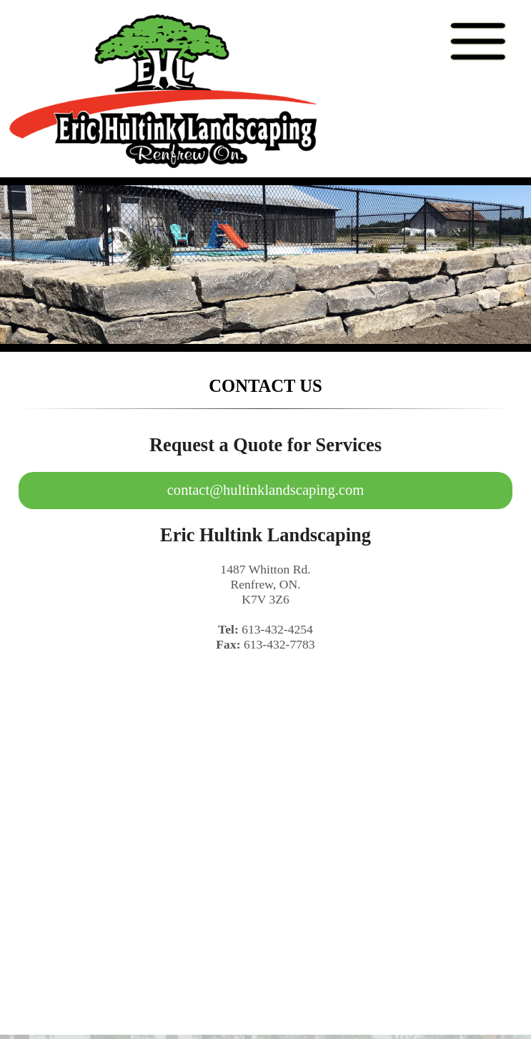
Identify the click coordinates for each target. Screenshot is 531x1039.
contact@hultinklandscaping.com (265, 490)
